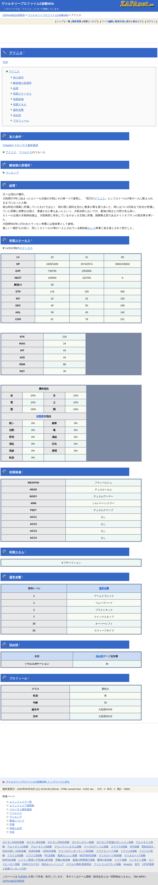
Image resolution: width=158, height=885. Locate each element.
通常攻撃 (18, 109)
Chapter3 (8, 145)
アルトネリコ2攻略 (17, 846)
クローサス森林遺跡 (26, 145)
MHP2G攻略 (9, 859)
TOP (5, 62)
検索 (85, 21)
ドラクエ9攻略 (34, 855)
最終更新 (76, 21)
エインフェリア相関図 (22, 805)
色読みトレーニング (52, 864)
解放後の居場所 (22, 82)
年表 (12, 832)
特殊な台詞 (16, 828)
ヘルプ (93, 21)
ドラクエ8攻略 (15, 855)
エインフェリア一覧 (21, 801)
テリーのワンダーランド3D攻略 (76, 851)
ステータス (22, 241)
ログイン (151, 21)
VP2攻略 (134, 846)
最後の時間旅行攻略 (84, 859)
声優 (12, 824)
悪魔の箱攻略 (62, 859)
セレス (92, 227)
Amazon (127, 864)
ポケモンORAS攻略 (58, 842)
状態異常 (41, 416)
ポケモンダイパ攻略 (83, 842)
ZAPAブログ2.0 (30, 864)
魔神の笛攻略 (104, 859)
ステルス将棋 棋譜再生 (79, 864)
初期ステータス (22, 93)
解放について (17, 820)
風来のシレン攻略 (67, 855)
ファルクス (25, 152)
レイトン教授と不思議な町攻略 (36, 859)
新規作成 (119, 21)
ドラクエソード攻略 (107, 851)
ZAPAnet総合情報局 (13, 15)
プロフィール (21, 120)
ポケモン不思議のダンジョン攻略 (114, 842)
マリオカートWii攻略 (110, 855)
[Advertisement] (79, 33)
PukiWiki (22, 876)
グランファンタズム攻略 (67, 846)
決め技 (17, 115)
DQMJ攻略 (34, 851)
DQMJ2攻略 (49, 851)
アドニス (16, 53)
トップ (60, 21)
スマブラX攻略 (119, 846)
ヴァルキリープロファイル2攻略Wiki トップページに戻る (38, 781)
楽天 (137, 864)
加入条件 (18, 77)
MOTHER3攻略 (88, 855)
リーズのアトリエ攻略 (96, 846)
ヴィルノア (12, 172)
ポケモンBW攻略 (36, 842)
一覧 (68, 21)
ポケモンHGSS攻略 (13, 842)
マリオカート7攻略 (134, 855)
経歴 (15, 88)
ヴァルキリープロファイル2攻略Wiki (27, 3)
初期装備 (18, 99)
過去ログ (137, 21)
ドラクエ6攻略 (129, 851)
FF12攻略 (49, 855)
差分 (128, 21)
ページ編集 (107, 21)
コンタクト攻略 (137, 859)
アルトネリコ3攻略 (41, 846)
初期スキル (19, 104)
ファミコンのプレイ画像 (107, 864)
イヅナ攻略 (120, 859)
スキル (19, 552)
